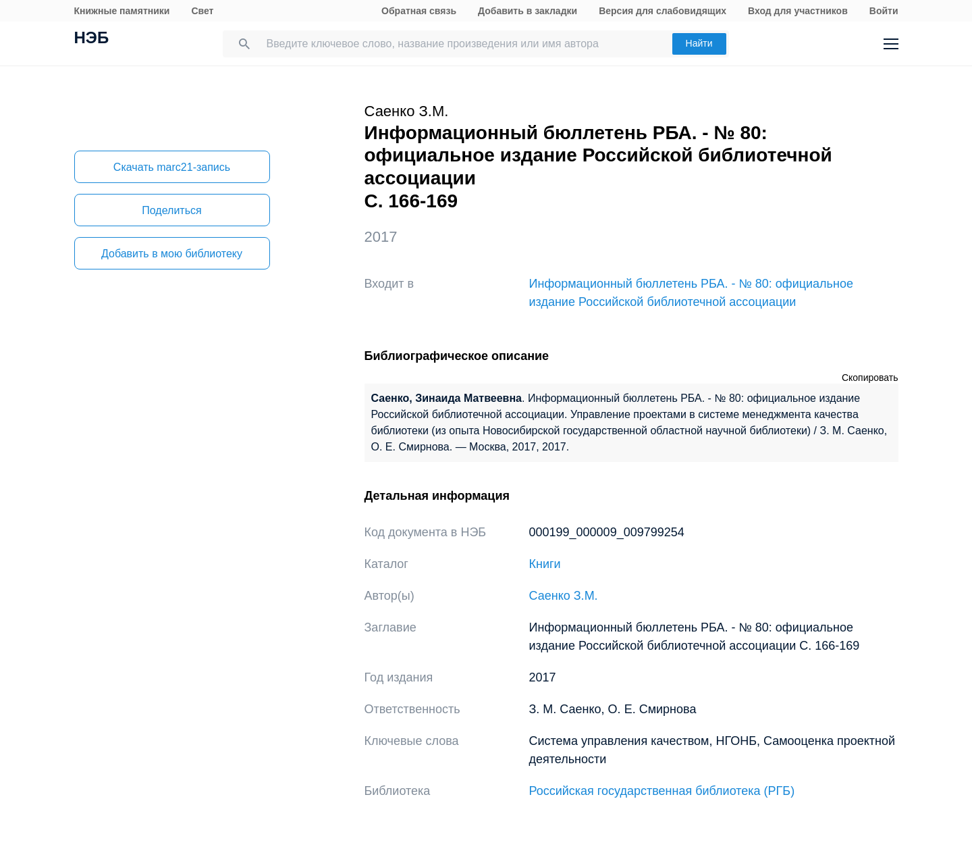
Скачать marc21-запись (171, 167)
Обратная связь (418, 10)
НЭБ (91, 39)
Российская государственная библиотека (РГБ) (662, 791)
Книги (545, 564)
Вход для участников (798, 10)
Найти (699, 43)
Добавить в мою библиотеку (171, 253)
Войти (883, 10)
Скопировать (870, 377)
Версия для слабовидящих (662, 10)
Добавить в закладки (527, 10)
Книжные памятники (122, 10)
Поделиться (171, 210)
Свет (202, 10)
